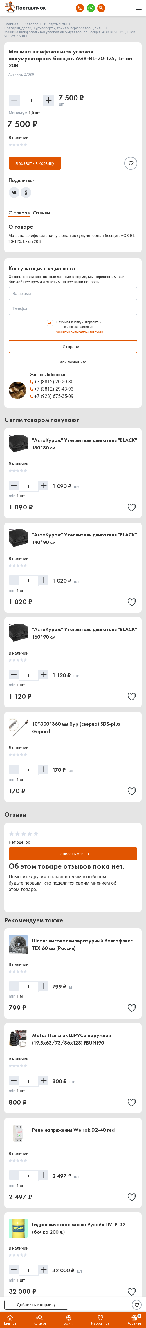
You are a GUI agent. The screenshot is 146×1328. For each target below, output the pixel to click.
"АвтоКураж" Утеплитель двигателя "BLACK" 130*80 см (84, 444)
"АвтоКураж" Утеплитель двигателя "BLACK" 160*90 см (84, 633)
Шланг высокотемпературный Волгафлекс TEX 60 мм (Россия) (82, 944)
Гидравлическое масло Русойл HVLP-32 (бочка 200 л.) (78, 1228)
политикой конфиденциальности (79, 331)
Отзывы (41, 212)
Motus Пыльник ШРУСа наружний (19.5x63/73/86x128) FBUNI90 (71, 1039)
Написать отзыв (73, 854)
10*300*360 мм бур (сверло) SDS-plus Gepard (76, 727)
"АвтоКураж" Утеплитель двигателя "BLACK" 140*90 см (84, 538)
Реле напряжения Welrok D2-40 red (73, 1129)
